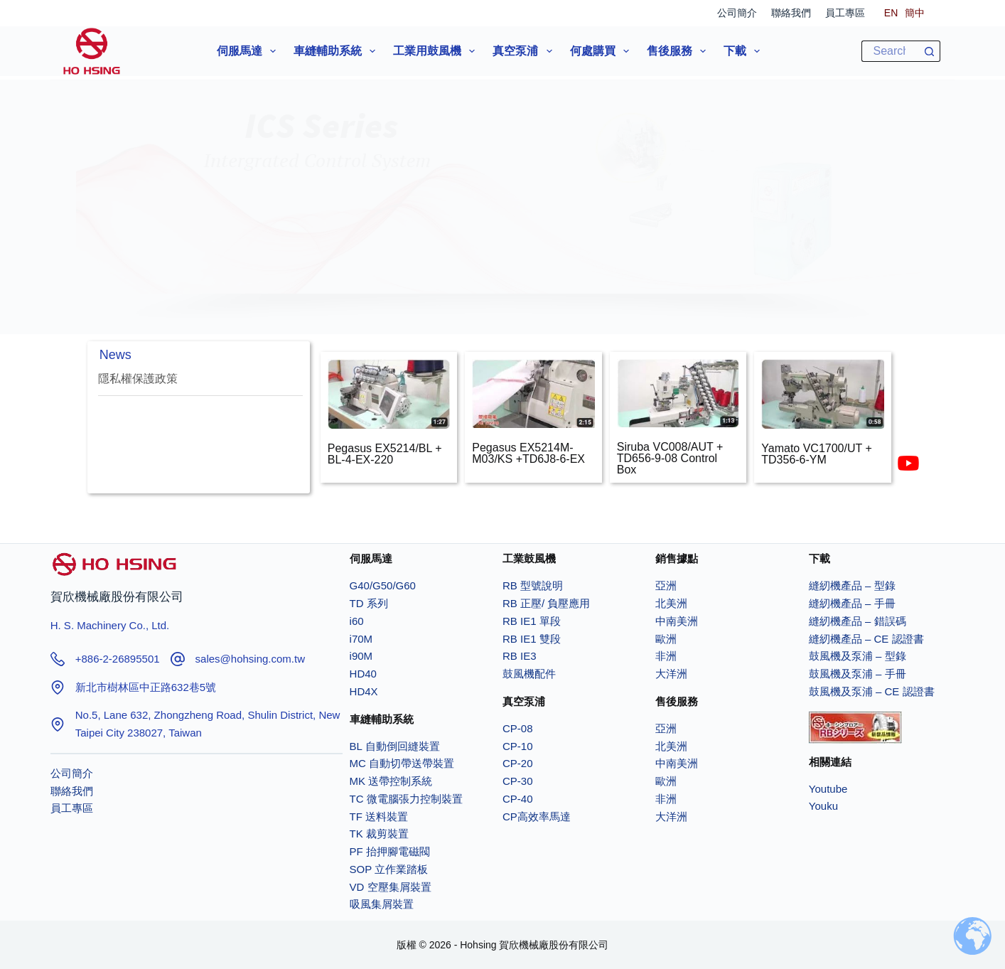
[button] (502, 187)
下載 (744, 51)
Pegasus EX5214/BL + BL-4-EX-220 (385, 454)
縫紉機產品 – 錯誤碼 (857, 621)
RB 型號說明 (532, 585)
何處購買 (602, 51)
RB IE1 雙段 (531, 639)
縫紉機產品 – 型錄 (852, 585)
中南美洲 (676, 621)
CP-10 (517, 746)
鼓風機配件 (529, 674)
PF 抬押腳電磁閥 (390, 851)
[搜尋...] (890, 51)
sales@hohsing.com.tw (250, 659)
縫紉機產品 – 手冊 (852, 603)
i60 (357, 621)
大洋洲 (671, 674)
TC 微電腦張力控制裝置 (406, 799)
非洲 (666, 656)
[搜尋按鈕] (929, 51)
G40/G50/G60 (383, 585)
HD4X (364, 691)
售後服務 (679, 51)
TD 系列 (370, 603)
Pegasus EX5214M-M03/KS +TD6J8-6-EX (528, 453)
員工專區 (845, 12)
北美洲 (671, 603)
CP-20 (517, 763)
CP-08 (517, 728)
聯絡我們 (791, 12)
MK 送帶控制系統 (391, 781)
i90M (361, 656)
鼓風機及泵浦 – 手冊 (857, 674)
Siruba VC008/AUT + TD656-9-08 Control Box (670, 458)
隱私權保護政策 (138, 379)
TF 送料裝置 (379, 816)
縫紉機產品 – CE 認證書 (866, 639)
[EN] (891, 13)
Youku (823, 806)
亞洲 (666, 585)
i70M (361, 639)
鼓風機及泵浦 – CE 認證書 (872, 691)
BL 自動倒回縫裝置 (395, 746)
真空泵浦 (525, 51)
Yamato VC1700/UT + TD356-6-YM (816, 454)
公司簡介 (737, 12)
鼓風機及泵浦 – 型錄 (857, 656)
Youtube (828, 789)
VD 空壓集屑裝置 (390, 887)
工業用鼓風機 (436, 51)
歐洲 (666, 639)
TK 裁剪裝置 (379, 834)
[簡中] (915, 13)
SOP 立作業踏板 (389, 869)
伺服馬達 (249, 51)
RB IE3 (519, 656)
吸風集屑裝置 (382, 904)
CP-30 (517, 781)
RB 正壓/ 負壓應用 (546, 603)
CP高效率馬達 (536, 816)
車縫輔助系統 (337, 51)
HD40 (363, 674)
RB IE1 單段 (531, 621)
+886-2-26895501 (117, 659)
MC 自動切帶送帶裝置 (402, 763)
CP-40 (517, 799)
